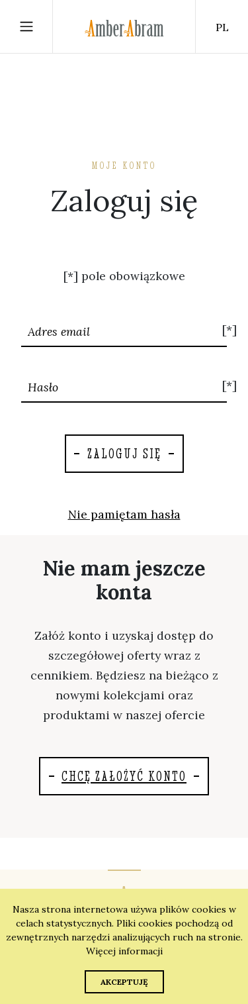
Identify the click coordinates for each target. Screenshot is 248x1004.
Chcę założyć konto (124, 776)
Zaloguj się (124, 453)
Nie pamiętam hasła (124, 514)
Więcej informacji (124, 951)
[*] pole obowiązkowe (124, 275)
